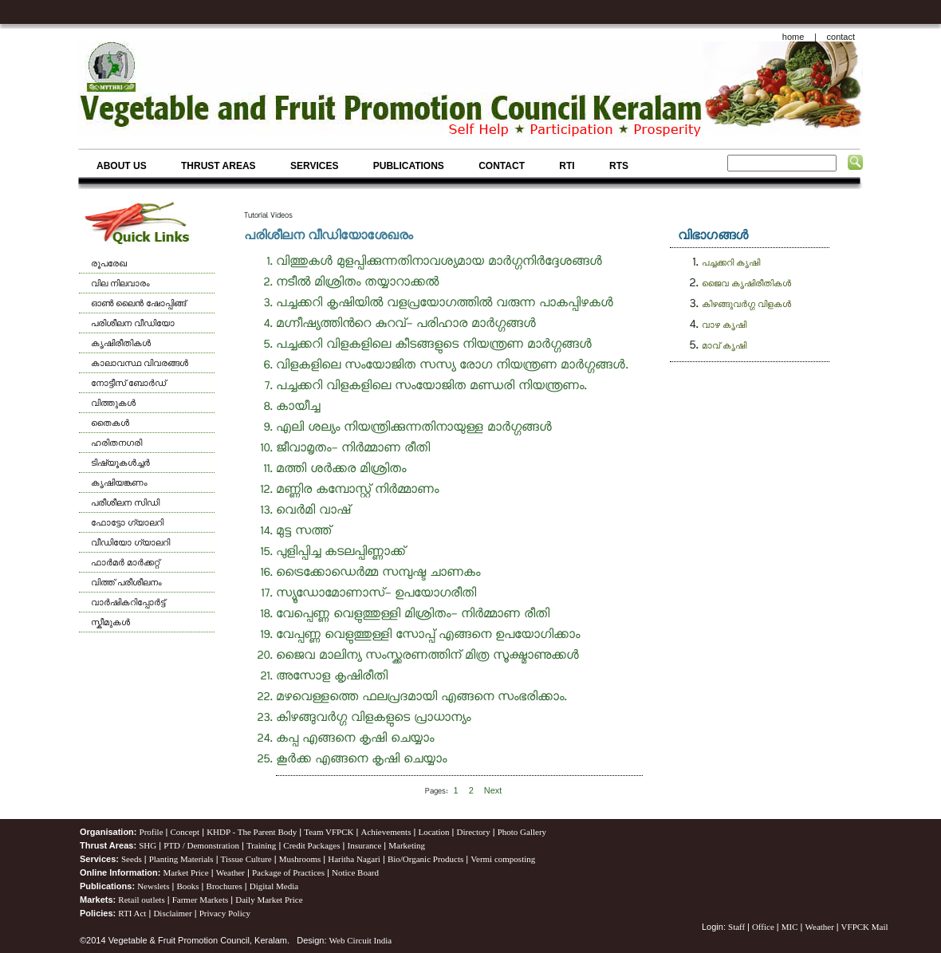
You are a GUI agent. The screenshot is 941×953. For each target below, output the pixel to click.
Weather (230, 872)
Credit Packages (311, 845)
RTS (618, 165)
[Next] (493, 790)
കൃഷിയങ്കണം (119, 482)
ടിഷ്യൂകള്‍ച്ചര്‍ (120, 462)
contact (841, 36)
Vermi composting (502, 859)
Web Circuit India (360, 940)
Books (187, 886)
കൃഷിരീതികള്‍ (121, 343)
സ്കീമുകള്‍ (110, 622)
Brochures (224, 886)
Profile (151, 832)
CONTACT (501, 165)
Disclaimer (172, 913)
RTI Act (132, 913)
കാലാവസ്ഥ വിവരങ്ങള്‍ (139, 363)
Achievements (385, 832)
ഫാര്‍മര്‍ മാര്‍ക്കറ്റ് (125, 562)
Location (433, 832)
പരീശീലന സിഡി (125, 502)
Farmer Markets (200, 899)
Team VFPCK (328, 832)
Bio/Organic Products (425, 859)
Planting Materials (181, 859)
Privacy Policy (224, 913)
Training (261, 845)
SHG (147, 845)
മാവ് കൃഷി (724, 345)
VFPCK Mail (864, 926)
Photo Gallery (522, 832)
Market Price (186, 872)
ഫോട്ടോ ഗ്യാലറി (127, 522)
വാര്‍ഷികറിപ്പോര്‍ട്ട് (128, 602)
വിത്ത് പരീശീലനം (126, 582)
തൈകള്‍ (110, 422)
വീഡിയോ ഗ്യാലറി (130, 542)
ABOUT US (121, 165)
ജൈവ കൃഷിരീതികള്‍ (746, 283)
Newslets (153, 886)
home (793, 36)
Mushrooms (300, 859)
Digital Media (274, 886)
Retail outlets (141, 899)
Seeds (131, 859)
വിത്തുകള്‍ (113, 403)
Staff (737, 926)
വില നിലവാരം (120, 283)
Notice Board (355, 872)
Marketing (406, 845)
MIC (790, 926)
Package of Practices (288, 872)
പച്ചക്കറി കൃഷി (731, 262)
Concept (185, 832)
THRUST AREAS (218, 165)
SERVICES (314, 165)
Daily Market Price (268, 899)
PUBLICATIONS (408, 165)
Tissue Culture (246, 859)
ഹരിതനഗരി (116, 442)
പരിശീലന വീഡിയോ (133, 323)
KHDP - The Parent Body (252, 832)
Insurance (365, 845)
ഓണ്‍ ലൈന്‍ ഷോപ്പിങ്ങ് (138, 303)
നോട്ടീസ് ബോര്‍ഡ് (128, 383)
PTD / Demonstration (201, 845)
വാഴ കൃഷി (724, 324)
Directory (473, 832)
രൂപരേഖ (109, 263)
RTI (566, 165)
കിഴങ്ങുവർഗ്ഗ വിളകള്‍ (746, 304)
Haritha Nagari (354, 859)
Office (763, 926)
